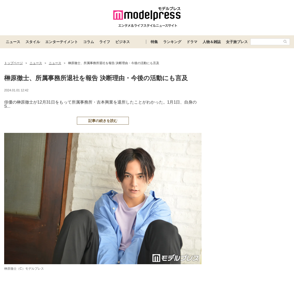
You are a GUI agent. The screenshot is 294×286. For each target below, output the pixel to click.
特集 (154, 42)
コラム (88, 42)
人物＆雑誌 (212, 42)
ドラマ (191, 42)
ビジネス (122, 42)
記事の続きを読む (102, 121)
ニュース (13, 42)
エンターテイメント (61, 42)
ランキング (172, 42)
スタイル (32, 42)
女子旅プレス (237, 42)
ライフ (104, 42)
